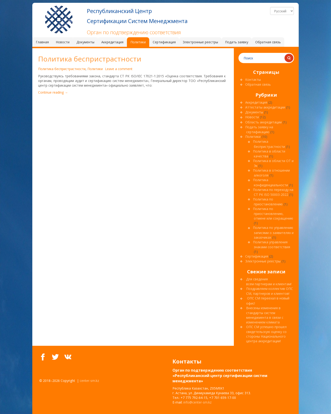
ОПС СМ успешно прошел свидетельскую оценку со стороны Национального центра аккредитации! (266, 334)
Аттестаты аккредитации (265, 107)
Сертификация (256, 256)
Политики (95, 69)
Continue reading (53, 92)
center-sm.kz (89, 380)
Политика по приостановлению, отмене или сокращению (273, 214)
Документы (254, 112)
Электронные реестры (263, 261)
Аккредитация (256, 102)
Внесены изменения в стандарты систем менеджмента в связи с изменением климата (264, 315)
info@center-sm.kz (197, 402)
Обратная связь (258, 84)
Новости (252, 117)
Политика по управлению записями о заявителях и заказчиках (273, 232)
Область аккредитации (263, 122)
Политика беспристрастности (89, 59)
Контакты (253, 79)
